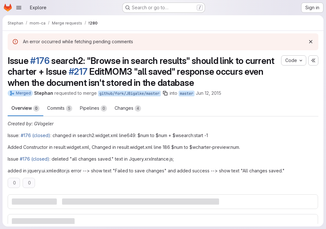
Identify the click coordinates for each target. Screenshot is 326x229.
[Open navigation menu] (19, 8)
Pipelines (93, 108)
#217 (78, 71)
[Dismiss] (311, 41)
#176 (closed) (35, 135)
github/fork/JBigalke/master (129, 93)
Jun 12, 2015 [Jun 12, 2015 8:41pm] (208, 93)
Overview (25, 108)
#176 (39, 60)
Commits (59, 108)
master (186, 93)
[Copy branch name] (165, 93)
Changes (128, 108)
